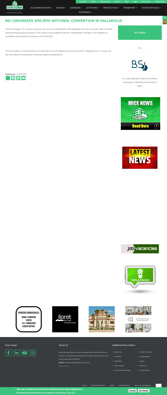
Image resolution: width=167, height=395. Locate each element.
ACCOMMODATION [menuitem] (40, 8)
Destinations (145, 356)
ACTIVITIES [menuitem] (91, 8)
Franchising (144, 370)
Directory (118, 361)
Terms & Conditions (142, 385)
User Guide (119, 365)
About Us (118, 352)
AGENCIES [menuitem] (75, 8)
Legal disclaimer (98, 385)
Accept (133, 391)
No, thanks (143, 391)
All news (140, 32)
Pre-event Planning (122, 370)
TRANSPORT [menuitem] (129, 8)
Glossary (143, 365)
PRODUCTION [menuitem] (110, 8)
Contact (83, 1)
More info (71, 392)
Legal (111, 385)
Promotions (146, 1)
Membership (105, 1)
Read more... (64, 366)
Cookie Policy (124, 385)
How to (117, 1)
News (93, 1)
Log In (84, 385)
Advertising (159, 1)
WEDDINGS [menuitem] (84, 12)
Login (135, 1)
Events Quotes (146, 352)
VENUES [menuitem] (60, 8)
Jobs (126, 1)
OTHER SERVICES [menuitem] (150, 8)
